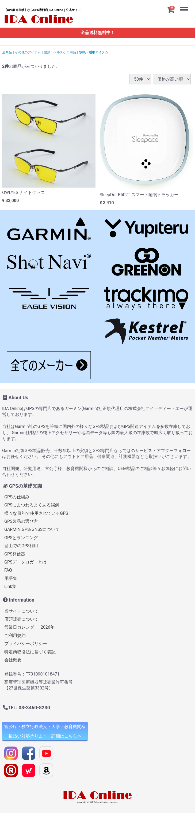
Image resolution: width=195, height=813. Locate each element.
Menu (185, 5)
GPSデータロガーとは (25, 562)
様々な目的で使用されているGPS (36, 513)
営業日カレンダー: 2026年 (29, 627)
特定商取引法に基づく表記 (30, 651)
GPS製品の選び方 (21, 521)
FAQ (8, 570)
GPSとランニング (21, 537)
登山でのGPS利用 (21, 545)
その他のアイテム (28, 52)
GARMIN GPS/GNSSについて (32, 529)
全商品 (7, 52)
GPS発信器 (14, 554)
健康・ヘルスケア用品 (60, 52)
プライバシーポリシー (25, 643)
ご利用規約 (15, 635)
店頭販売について (21, 619)
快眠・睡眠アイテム (93, 52)
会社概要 (12, 659)
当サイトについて (21, 611)
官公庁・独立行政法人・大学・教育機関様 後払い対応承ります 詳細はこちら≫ (45, 731)
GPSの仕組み (17, 496)
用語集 (10, 578)
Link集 (10, 586)
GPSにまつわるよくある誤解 (32, 505)
